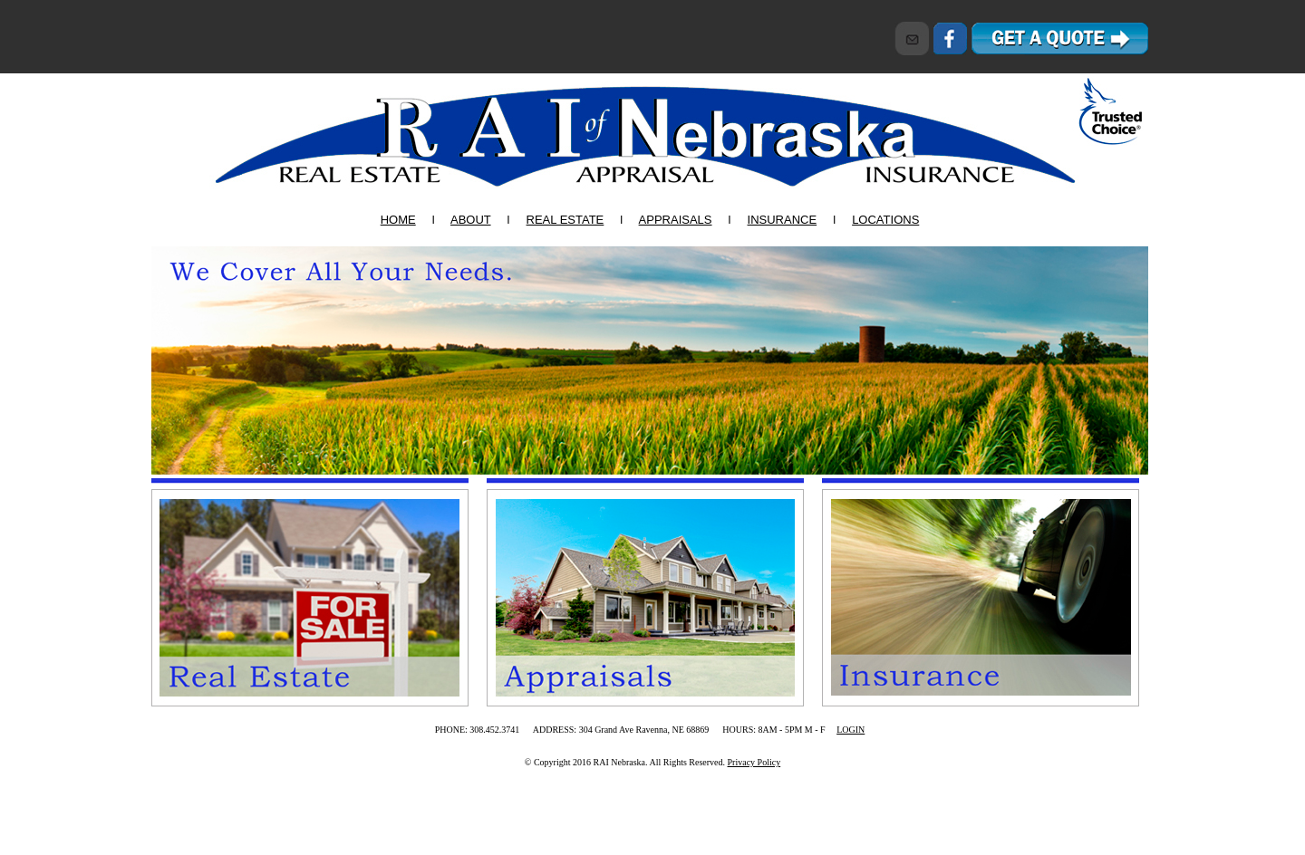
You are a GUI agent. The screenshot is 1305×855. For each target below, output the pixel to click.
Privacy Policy (754, 762)
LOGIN (850, 730)
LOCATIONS (885, 219)
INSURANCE (782, 219)
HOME (398, 219)
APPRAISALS (675, 219)
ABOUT (470, 219)
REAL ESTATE (565, 219)
